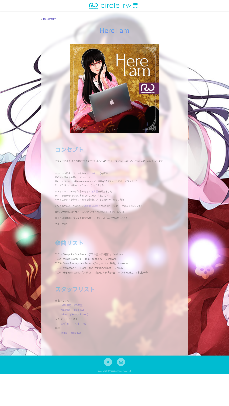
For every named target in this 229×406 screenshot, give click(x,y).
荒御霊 (92, 205)
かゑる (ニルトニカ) (71, 353)
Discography (49, 19)
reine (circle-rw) (68, 362)
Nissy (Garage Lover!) (72, 344)
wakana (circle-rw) (70, 339)
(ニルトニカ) (92, 187)
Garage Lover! (88, 219)
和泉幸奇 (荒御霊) (70, 335)
